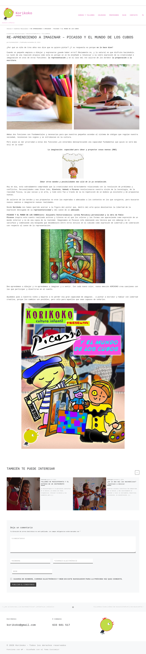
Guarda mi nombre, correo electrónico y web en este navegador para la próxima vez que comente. (68, 579)
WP (22, 649)
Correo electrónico (65, 561)
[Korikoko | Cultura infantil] (8, 14)
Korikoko (21, 645)
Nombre (15, 561)
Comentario (18, 538)
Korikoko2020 (13, 42)
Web (15, 571)
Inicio (9, 29)
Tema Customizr (51, 649)
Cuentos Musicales (21, 29)
